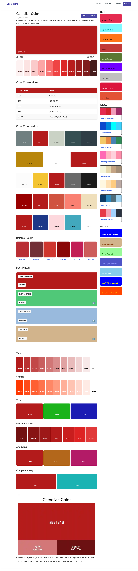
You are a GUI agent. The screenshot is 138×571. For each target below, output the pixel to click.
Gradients (108, 4)
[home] (12, 3)
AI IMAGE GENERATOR (89, 15)
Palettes (118, 4)
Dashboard (127, 3)
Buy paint (21, 52)
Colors (98, 4)
